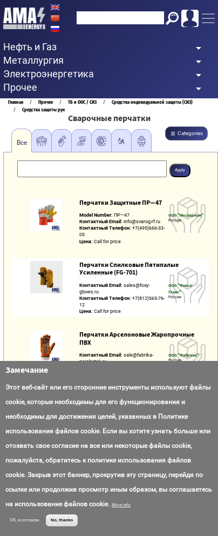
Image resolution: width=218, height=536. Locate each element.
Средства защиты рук (43, 109)
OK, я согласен (24, 520)
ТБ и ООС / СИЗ (82, 102)
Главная (15, 102)
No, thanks (62, 520)
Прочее (45, 102)
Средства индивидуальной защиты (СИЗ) (152, 102)
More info (121, 504)
